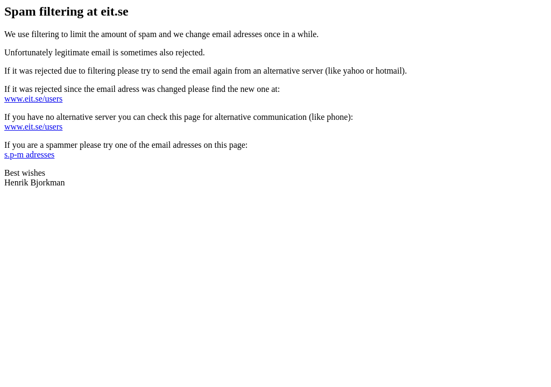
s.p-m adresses (29, 154)
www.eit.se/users (33, 98)
